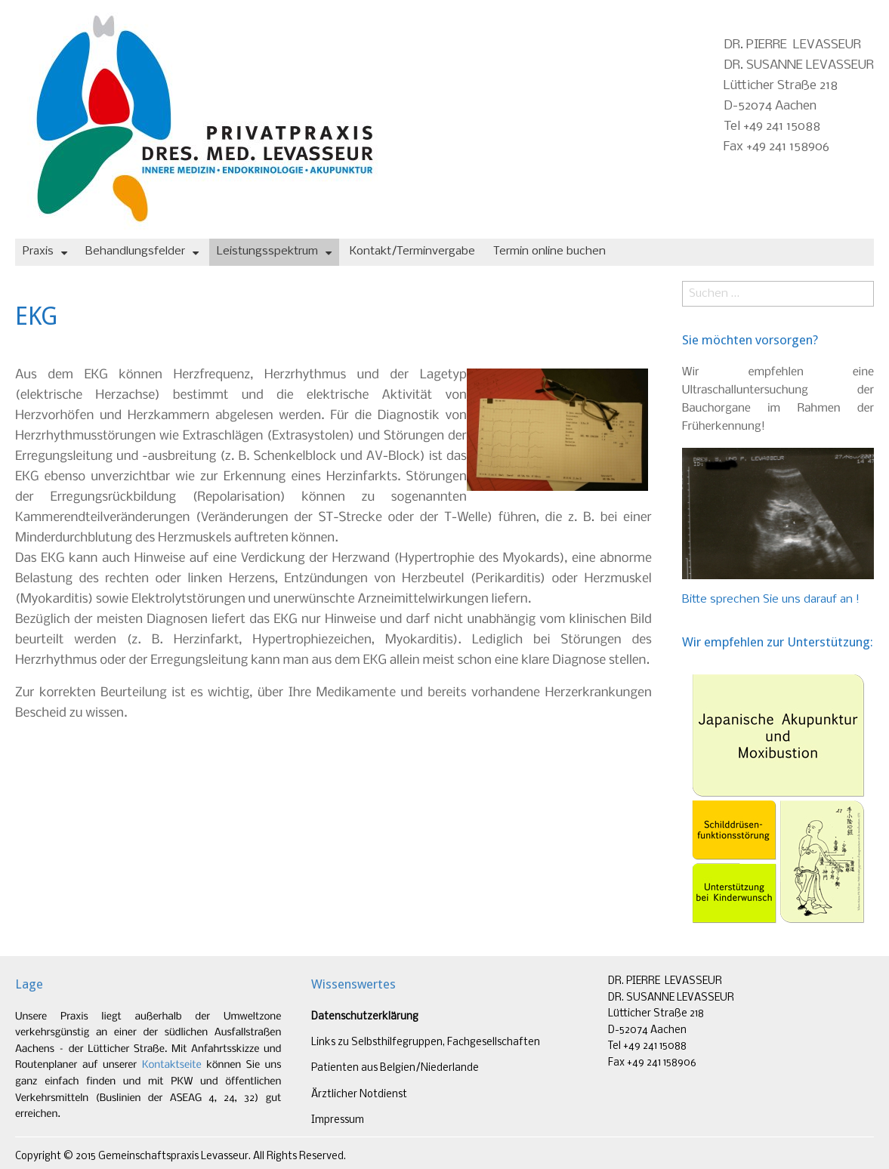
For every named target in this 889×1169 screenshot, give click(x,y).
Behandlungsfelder (135, 251)
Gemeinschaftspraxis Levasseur (173, 1156)
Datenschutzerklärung (364, 1016)
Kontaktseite (172, 1065)
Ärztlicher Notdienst (359, 1094)
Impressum (337, 1120)
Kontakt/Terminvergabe (412, 251)
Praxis (38, 251)
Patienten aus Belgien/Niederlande (395, 1068)
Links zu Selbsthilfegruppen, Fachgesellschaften (425, 1042)
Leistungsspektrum (267, 251)
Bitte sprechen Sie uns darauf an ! (771, 600)
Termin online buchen (549, 251)
